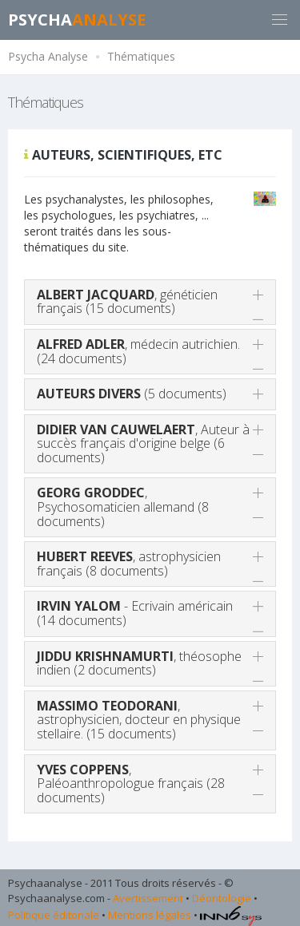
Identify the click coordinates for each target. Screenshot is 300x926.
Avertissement (148, 898)
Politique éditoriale (53, 915)
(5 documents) (131, 393)
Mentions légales (149, 915)
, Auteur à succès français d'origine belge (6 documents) (143, 443)
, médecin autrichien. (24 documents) (138, 351)
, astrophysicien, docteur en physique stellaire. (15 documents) (139, 719)
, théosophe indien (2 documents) (139, 663)
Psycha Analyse (48, 56)
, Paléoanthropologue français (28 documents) (131, 783)
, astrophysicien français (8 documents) (129, 564)
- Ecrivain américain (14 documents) (135, 613)
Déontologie (221, 898)
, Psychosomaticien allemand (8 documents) (123, 506)
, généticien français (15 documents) (127, 302)
